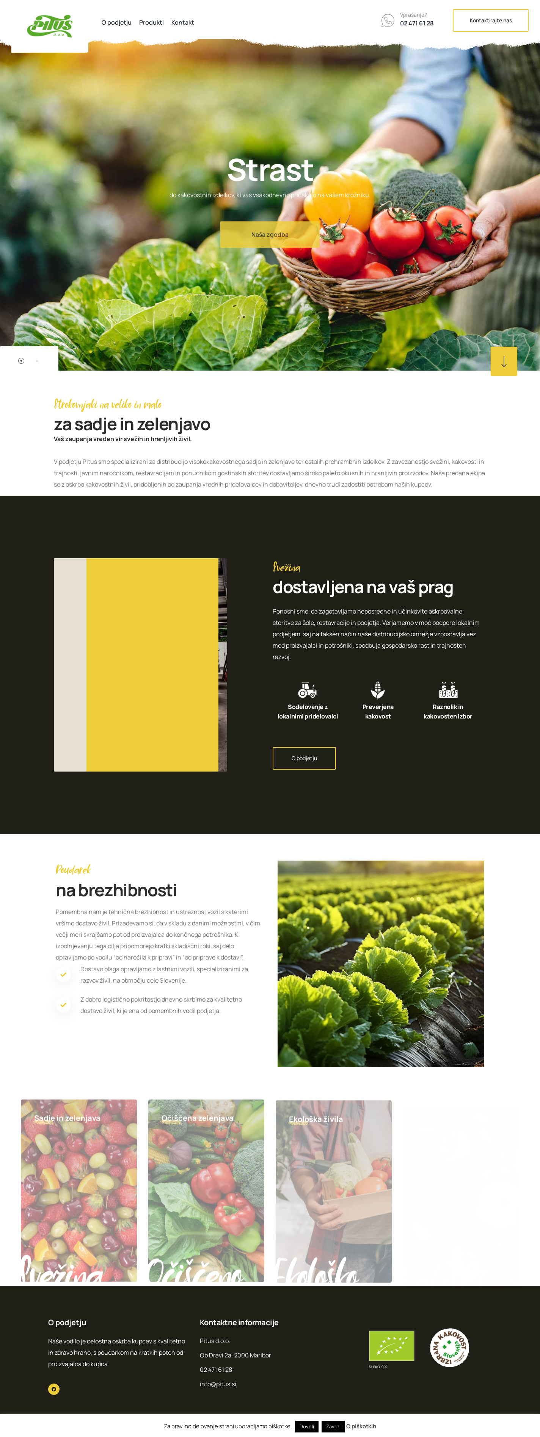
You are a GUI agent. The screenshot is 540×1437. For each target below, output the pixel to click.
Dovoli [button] (307, 1426)
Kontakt (182, 22)
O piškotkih (361, 1426)
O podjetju (117, 22)
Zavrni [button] (333, 1426)
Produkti (151, 22)
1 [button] (21, 361)
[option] (270, 185)
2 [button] (37, 361)
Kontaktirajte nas (491, 20)
